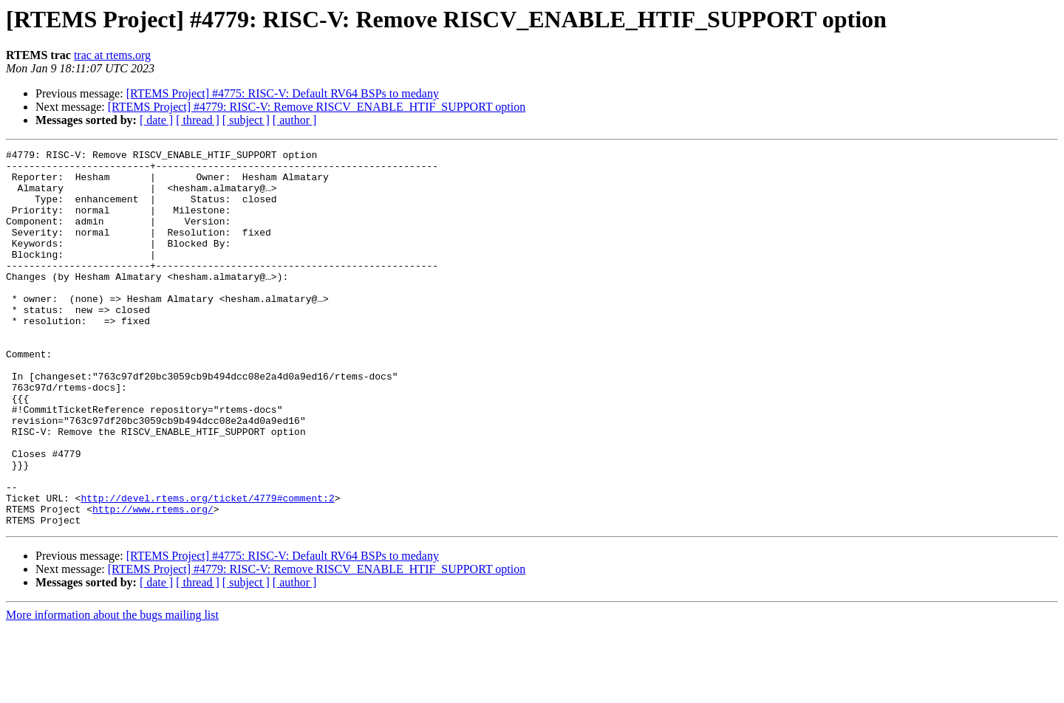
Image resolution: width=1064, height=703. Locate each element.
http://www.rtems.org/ (153, 582)
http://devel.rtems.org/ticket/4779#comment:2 (207, 568)
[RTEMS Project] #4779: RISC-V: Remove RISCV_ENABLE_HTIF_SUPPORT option (317, 106)
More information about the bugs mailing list (112, 690)
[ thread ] (197, 120)
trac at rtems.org (112, 55)
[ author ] (295, 120)
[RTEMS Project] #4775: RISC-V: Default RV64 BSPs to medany (282, 93)
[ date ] (156, 120)
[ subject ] (246, 120)
